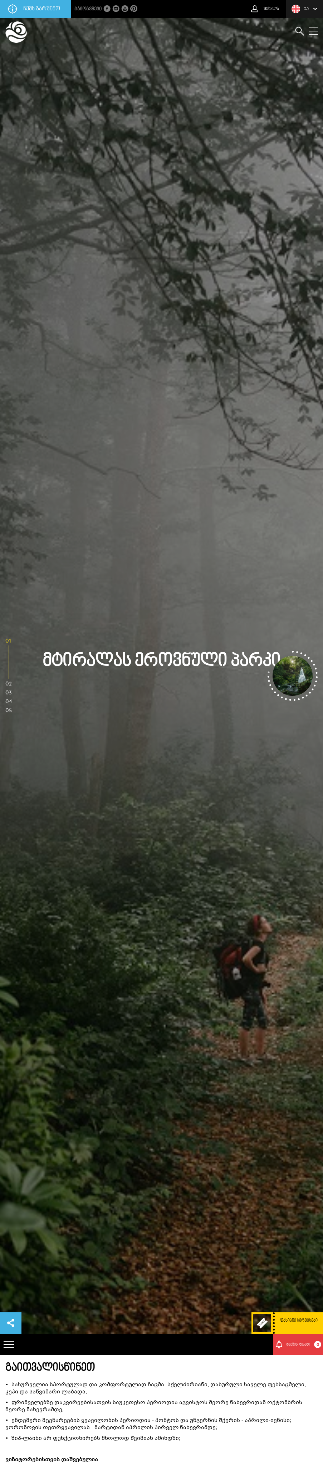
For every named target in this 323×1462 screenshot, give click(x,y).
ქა (300, 9)
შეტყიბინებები (304, 1344)
